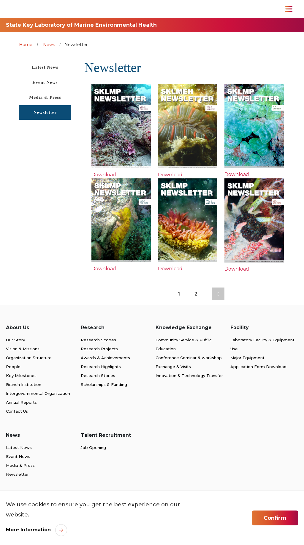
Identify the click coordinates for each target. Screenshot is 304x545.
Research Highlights (101, 366)
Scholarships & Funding (104, 384)
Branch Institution (23, 384)
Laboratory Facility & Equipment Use (262, 344)
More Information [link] (28, 530)
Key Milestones (21, 375)
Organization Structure (29, 357)
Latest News (19, 447)
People (13, 366)
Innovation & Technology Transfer (189, 375)
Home (25, 44)
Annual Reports (21, 402)
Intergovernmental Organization (38, 393)
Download (103, 175)
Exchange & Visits (173, 366)
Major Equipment (247, 357)
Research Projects (99, 348)
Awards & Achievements (105, 357)
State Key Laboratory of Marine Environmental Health (81, 25)
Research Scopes (98, 339)
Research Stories (98, 375)
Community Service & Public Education (184, 344)
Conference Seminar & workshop (189, 357)
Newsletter (17, 474)
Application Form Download (258, 366)
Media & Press (20, 465)
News (49, 44)
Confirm (275, 518)
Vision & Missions (22, 348)
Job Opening (93, 447)
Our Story (15, 339)
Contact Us (17, 411)
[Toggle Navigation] (288, 8)
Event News (18, 456)
